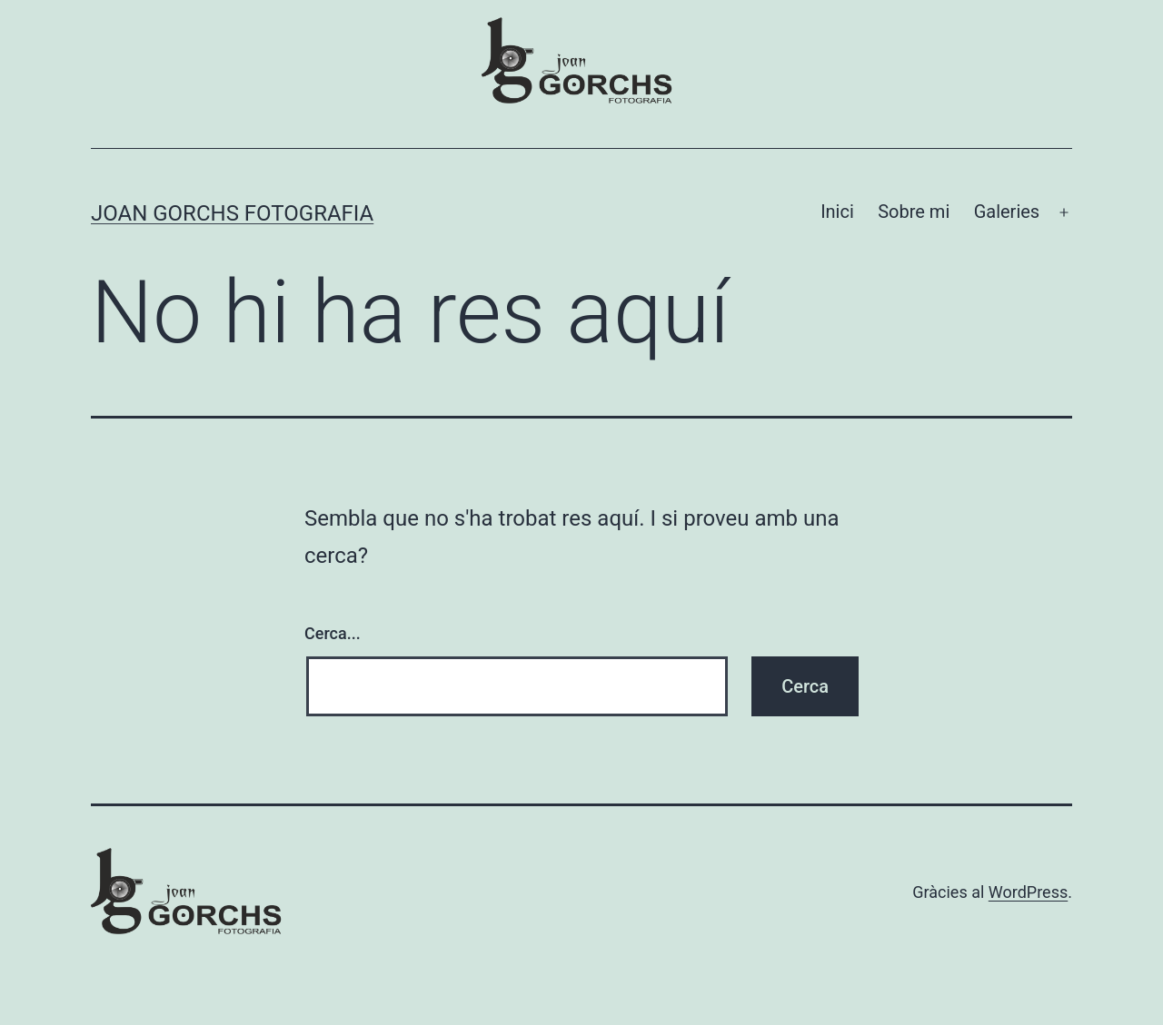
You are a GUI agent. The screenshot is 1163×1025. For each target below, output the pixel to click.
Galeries (1007, 211)
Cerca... (332, 633)
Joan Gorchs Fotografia (232, 213)
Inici (837, 211)
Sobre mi (913, 211)
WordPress (1028, 892)
